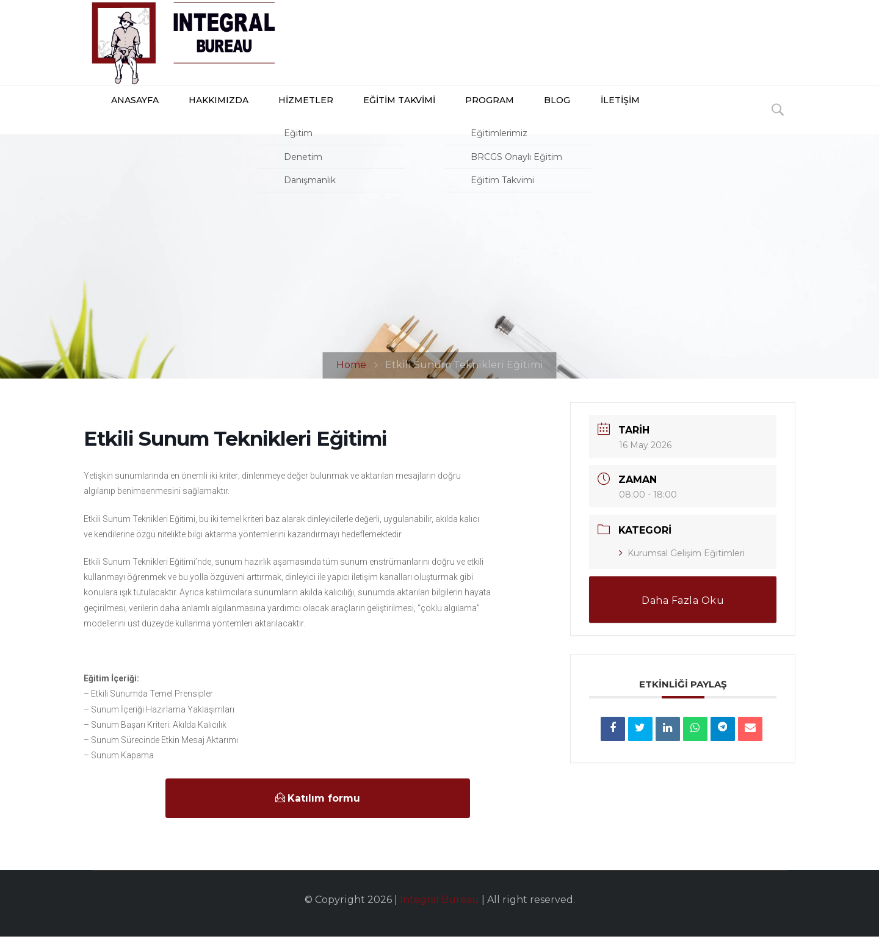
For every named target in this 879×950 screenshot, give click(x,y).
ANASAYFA (117, 116)
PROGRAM (463, 116)
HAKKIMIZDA (199, 116)
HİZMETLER (283, 116)
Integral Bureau (439, 913)
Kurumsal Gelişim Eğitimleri (682, 566)
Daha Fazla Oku (683, 614)
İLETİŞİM (586, 116)
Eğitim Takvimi (375, 116)
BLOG (527, 116)
